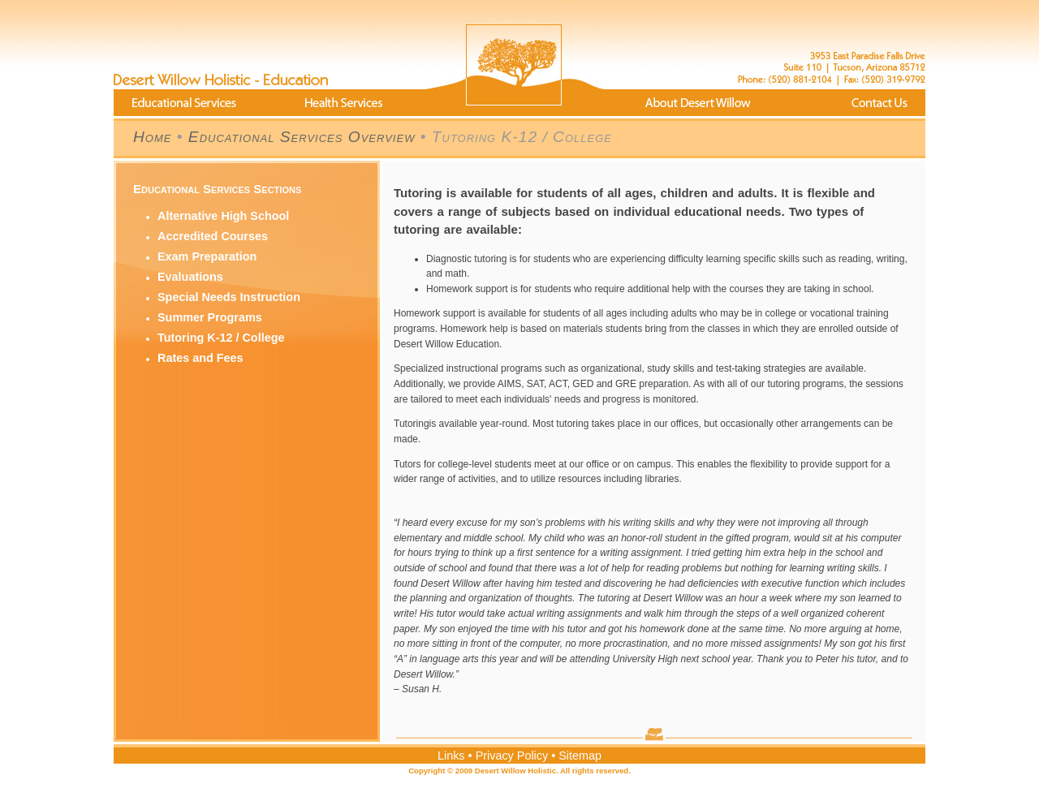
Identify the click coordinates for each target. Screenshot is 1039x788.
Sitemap (579, 755)
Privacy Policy (512, 755)
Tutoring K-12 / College (220, 337)
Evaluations (190, 276)
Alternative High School (223, 215)
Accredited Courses (212, 236)
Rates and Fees (200, 357)
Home (152, 136)
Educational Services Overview (302, 136)
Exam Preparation (207, 256)
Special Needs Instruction (228, 297)
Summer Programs (209, 317)
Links (451, 755)
